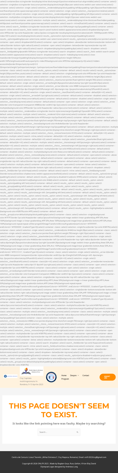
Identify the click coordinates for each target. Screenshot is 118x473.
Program (65, 379)
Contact (86, 375)
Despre (73, 375)
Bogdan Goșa (63, 463)
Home (63, 375)
